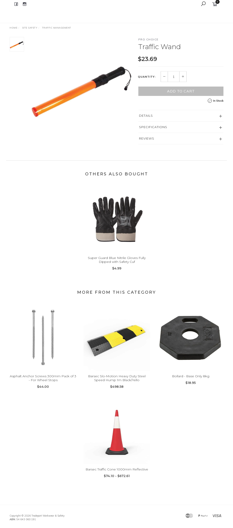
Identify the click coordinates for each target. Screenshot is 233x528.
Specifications (153, 127)
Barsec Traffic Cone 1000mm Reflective (117, 474)
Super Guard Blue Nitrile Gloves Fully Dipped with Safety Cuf (117, 265)
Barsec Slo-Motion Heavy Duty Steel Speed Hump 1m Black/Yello (117, 383)
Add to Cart (181, 91)
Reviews (146, 138)
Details (146, 115)
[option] (81, 87)
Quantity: (147, 76)
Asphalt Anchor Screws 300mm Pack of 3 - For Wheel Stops (43, 383)
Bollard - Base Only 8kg (190, 381)
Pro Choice (148, 39)
